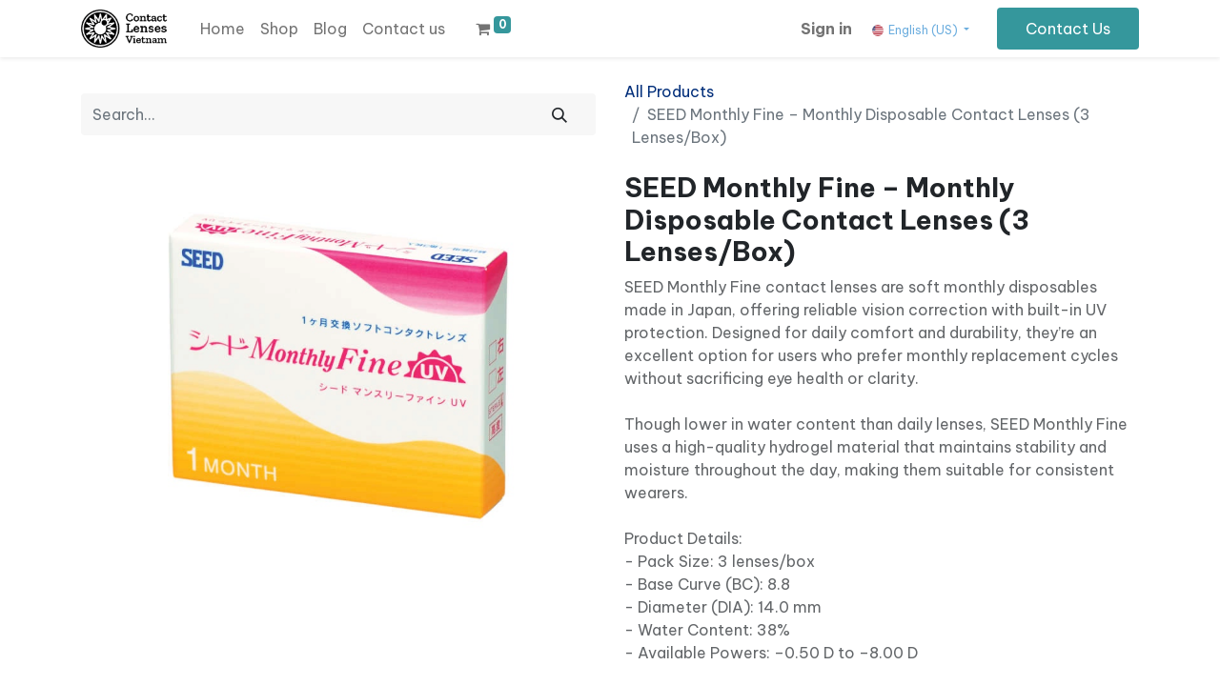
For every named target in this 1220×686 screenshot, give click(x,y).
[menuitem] (223, 29)
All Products (669, 91)
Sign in (826, 28)
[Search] (559, 114)
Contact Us (1068, 28)
